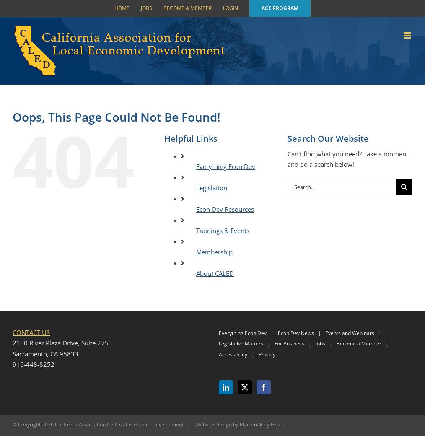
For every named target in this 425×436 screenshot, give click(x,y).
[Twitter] (245, 387)
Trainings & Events (222, 230)
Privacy (267, 354)
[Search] (404, 187)
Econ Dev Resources (225, 209)
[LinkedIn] (226, 387)
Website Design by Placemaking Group (240, 424)
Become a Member (359, 343)
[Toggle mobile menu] (408, 35)
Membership (214, 252)
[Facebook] (264, 387)
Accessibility (233, 354)
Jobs (320, 343)
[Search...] (342, 187)
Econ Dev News (296, 333)
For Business (289, 343)
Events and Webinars (349, 333)
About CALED (215, 273)
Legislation (211, 188)
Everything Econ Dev (225, 166)
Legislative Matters (241, 343)
